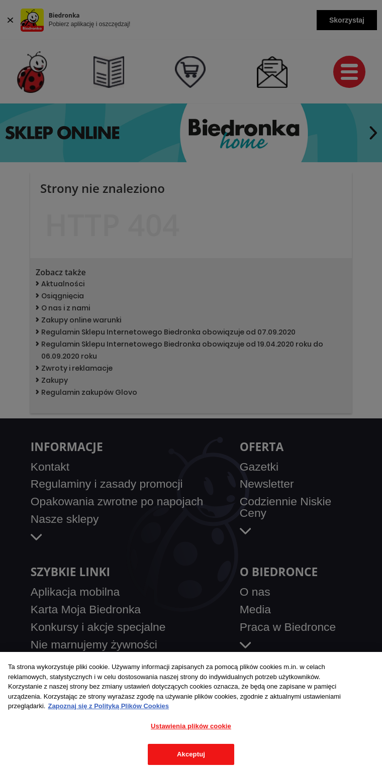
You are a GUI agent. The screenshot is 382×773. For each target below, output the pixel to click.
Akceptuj (191, 754)
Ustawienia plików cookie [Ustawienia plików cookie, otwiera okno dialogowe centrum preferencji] (191, 726)
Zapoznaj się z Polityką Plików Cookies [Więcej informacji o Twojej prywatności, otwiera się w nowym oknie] (108, 706)
